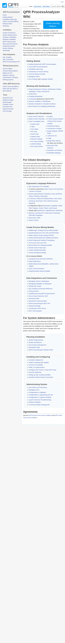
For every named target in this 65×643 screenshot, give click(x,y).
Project (46, 208)
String (30, 196)
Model (60, 205)
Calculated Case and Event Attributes (41, 259)
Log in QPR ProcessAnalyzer (38, 67)
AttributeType (48, 198)
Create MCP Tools (50, 370)
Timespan (36, 196)
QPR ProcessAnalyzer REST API (39, 303)
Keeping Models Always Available (39, 271)
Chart (30, 121)
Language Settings (47, 79)
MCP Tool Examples (35, 311)
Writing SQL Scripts (35, 286)
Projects (44, 89)
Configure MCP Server (36, 370)
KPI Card (34, 131)
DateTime (59, 194)
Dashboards (52, 89)
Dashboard (46, 205)
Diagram (35, 208)
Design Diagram (52, 131)
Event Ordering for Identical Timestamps (42, 240)
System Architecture (35, 342)
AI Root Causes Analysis (55, 119)
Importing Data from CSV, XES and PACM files (44, 233)
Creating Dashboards (35, 96)
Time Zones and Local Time (37, 243)
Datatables (32, 91)
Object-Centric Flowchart (37, 119)
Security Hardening (35, 372)
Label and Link (52, 136)
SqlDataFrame (50, 210)
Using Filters (33, 94)
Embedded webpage (53, 153)
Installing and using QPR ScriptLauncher (42, 293)
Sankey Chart (35, 136)
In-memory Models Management (39, 405)
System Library (33, 220)
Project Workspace (35, 89)
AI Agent (50, 116)
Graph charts (35, 124)
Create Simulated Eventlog (37, 252)
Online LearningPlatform (52, 24)
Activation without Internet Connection (41, 377)
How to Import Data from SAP (38, 296)
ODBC (31, 266)
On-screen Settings (37, 141)
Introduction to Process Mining (38, 71)
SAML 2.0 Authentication (36, 367)
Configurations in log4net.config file (40, 397)
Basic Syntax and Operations (54, 189)
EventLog (32, 201)
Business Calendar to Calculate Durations (42, 104)
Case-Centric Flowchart (36, 116)
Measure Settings (36, 139)
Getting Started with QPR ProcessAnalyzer (42, 64)
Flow (44, 201)
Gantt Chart (35, 134)
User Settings (33, 79)
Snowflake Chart (39, 121)
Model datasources (35, 264)
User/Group (52, 208)
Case (55, 198)
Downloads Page (34, 347)
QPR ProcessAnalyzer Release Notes (41, 350)
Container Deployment (36, 360)
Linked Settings (36, 144)
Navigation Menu (34, 76)
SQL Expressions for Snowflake (39, 186)
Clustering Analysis (53, 126)
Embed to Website (34, 402)
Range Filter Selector (54, 141)
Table (33, 126)
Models (58, 89)
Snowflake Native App (36, 69)
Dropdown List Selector (54, 150)
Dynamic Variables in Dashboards (39, 101)
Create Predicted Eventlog (37, 250)
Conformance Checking (51, 213)
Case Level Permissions (36, 268)
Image (49, 138)
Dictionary (43, 196)
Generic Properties (45, 194)
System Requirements (36, 340)
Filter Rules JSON (34, 218)
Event (60, 198)
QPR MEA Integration (36, 215)
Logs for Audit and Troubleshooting (40, 400)
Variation (31, 203)
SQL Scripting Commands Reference (40, 288)
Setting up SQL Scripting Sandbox (40, 375)
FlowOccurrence (52, 201)
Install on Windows (35, 362)
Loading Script (53, 264)
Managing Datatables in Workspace (40, 284)
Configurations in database (37, 392)
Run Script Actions (37, 146)
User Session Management (37, 345)
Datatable (54, 205)
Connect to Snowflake (36, 365)
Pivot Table (34, 129)
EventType (39, 201)
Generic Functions (35, 191)
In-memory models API (36, 198)
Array (53, 194)
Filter (30, 208)
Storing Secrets (34, 291)
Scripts (38, 91)
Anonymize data (34, 298)
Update (45, 362)
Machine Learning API (36, 213)
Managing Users (34, 390)
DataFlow (59, 210)
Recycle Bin (45, 91)
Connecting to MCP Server (37, 308)
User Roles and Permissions (38, 387)
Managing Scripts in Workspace (39, 281)
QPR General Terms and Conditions (40, 415)
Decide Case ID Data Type (37, 248)
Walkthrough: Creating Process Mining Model (43, 230)
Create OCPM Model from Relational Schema (43, 238)
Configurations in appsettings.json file (41, 395)
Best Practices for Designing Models (40, 245)
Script (41, 208)
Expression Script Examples (38, 301)
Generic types (33, 194)
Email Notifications (35, 261)
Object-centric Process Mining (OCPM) (41, 235)
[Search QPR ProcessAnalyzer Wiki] (57, 6)
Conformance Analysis (54, 128)
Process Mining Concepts (37, 74)
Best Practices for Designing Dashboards (42, 106)
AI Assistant (32, 99)
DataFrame (41, 210)
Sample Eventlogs (34, 306)
